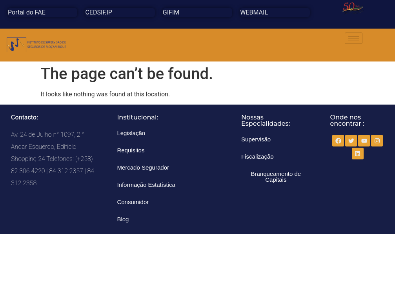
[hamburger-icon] (353, 38)
